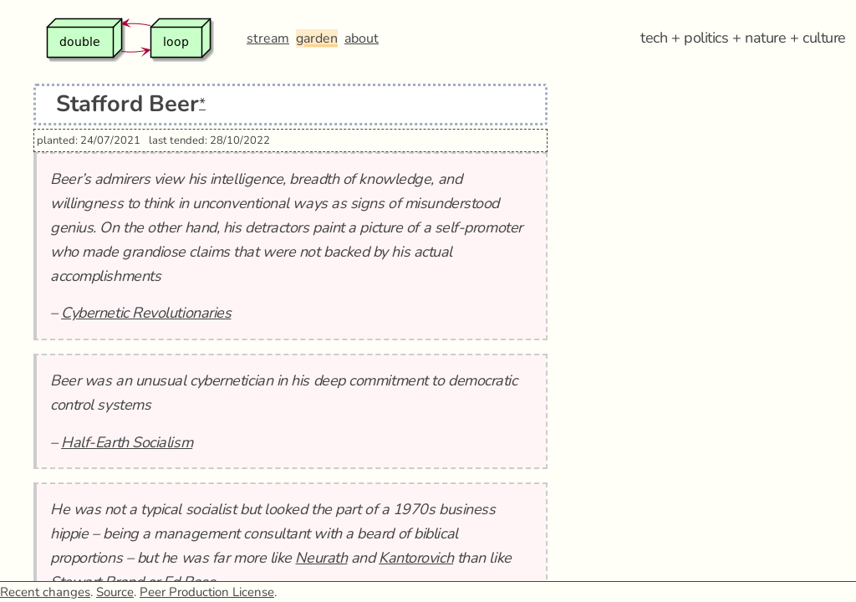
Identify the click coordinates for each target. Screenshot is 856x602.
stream (268, 38)
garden (317, 38)
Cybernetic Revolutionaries (146, 313)
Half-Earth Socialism (126, 442)
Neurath (321, 558)
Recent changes (45, 592)
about (361, 38)
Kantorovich (416, 558)
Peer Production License (207, 592)
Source (115, 592)
